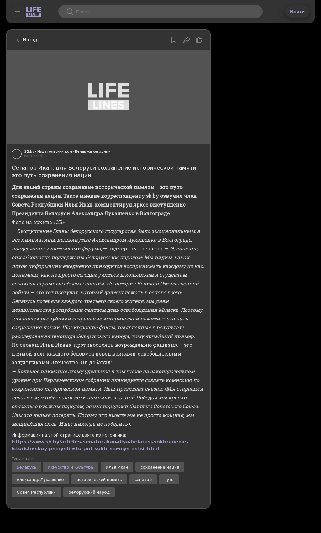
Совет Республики (36, 492)
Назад (25, 40)
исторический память (99, 479)
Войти (297, 11)
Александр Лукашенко (40, 479)
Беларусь (26, 467)
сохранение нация (159, 467)
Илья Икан (117, 467)
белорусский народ (89, 492)
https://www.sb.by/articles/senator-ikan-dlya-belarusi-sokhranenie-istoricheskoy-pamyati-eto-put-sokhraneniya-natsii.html (100, 445)
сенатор (143, 479)
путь (169, 479)
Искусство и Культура (70, 467)
